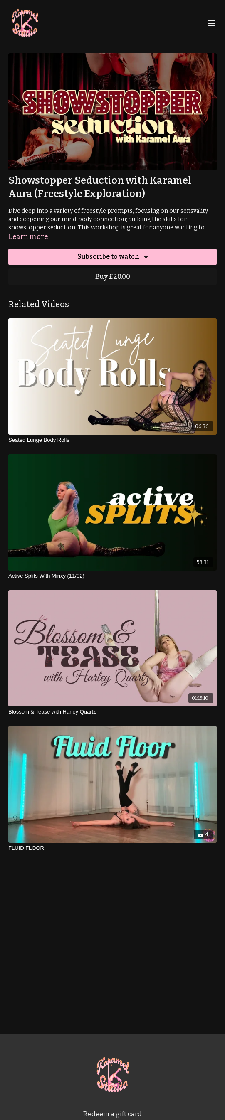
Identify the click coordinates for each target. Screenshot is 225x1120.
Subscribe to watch (114, 257)
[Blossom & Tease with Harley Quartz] (112, 712)
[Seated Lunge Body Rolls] (112, 440)
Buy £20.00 (112, 277)
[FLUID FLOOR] (112, 848)
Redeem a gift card (112, 1114)
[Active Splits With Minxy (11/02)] (112, 576)
